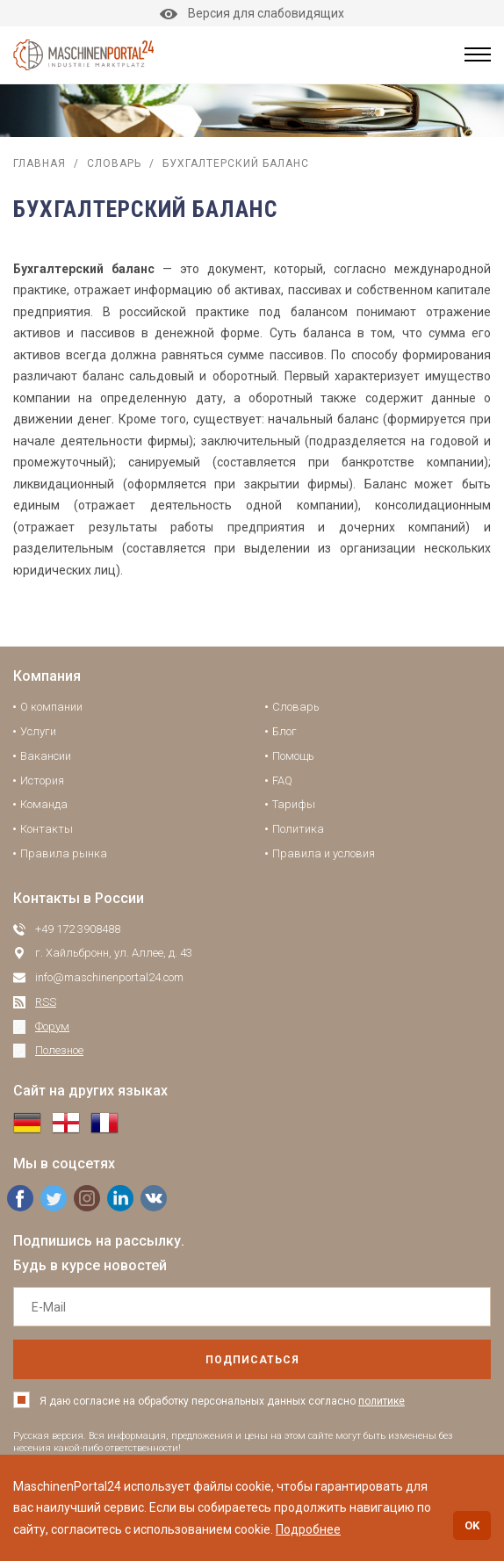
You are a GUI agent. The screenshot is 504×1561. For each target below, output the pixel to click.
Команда (44, 804)
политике (381, 1401)
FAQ (282, 780)
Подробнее (308, 1529)
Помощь (293, 755)
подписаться (252, 1360)
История (42, 780)
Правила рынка (63, 853)
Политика (298, 828)
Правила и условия (323, 853)
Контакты (46, 828)
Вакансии (45, 755)
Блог (284, 731)
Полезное (59, 1050)
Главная (39, 163)
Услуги (38, 731)
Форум (52, 1026)
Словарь (114, 163)
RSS (45, 1001)
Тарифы (293, 804)
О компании (51, 706)
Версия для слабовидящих (252, 13)
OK (471, 1525)
